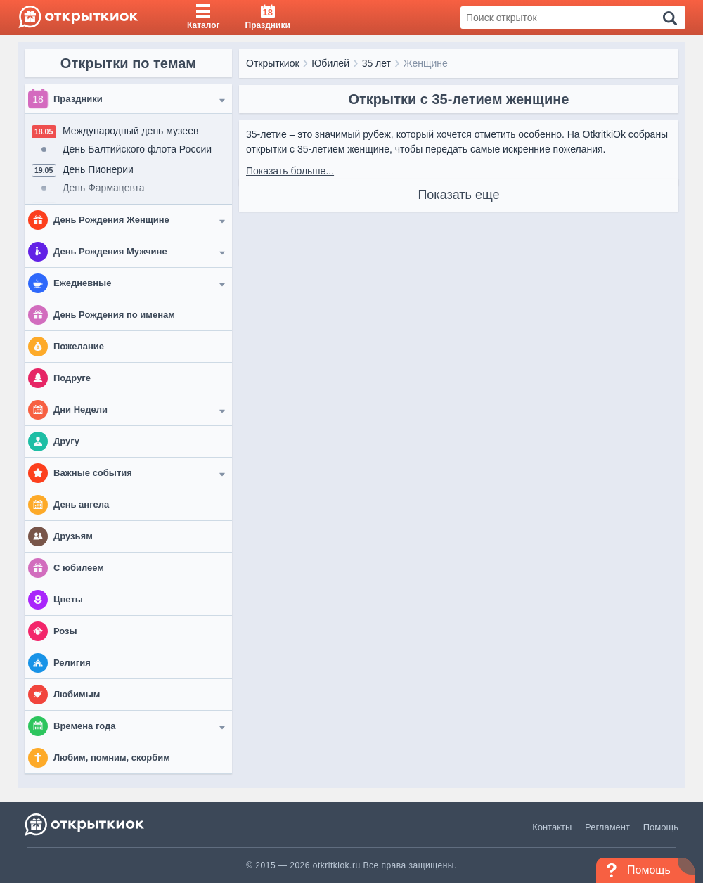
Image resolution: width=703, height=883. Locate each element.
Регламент (607, 827)
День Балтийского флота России (137, 149)
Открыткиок (272, 63)
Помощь (660, 827)
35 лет (376, 63)
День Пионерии (98, 169)
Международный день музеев (130, 130)
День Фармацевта (104, 187)
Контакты (552, 827)
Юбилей (330, 63)
